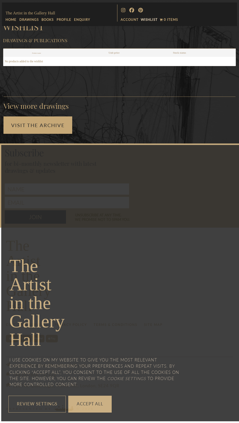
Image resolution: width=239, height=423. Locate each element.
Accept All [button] (90, 404)
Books (47, 19)
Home (10, 19)
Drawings (29, 19)
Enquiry (82, 19)
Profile (64, 19)
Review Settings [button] (37, 404)
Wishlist (149, 19)
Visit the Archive (38, 125)
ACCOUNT (129, 19)
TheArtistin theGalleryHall (37, 303)
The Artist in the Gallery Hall (30, 13)
